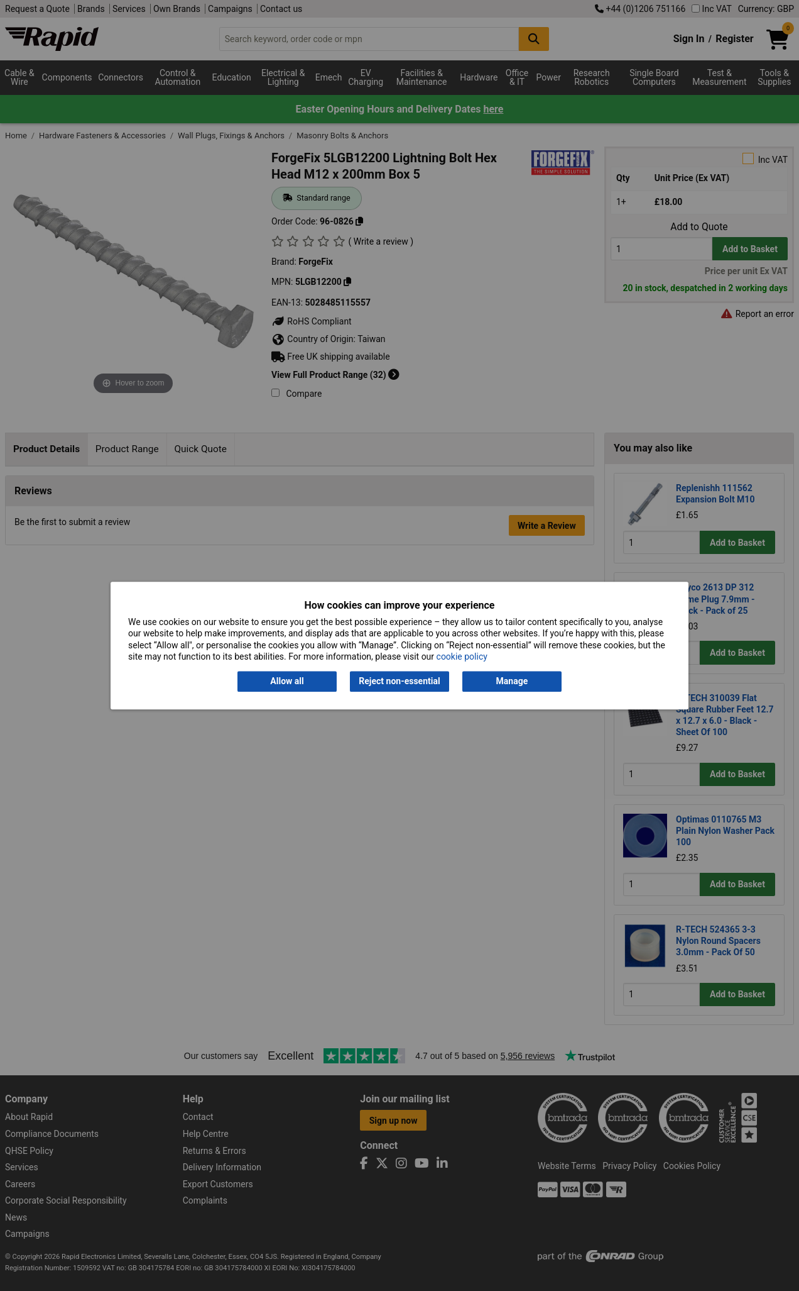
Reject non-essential (399, 682)
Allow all (286, 682)
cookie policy (462, 656)
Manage (512, 682)
